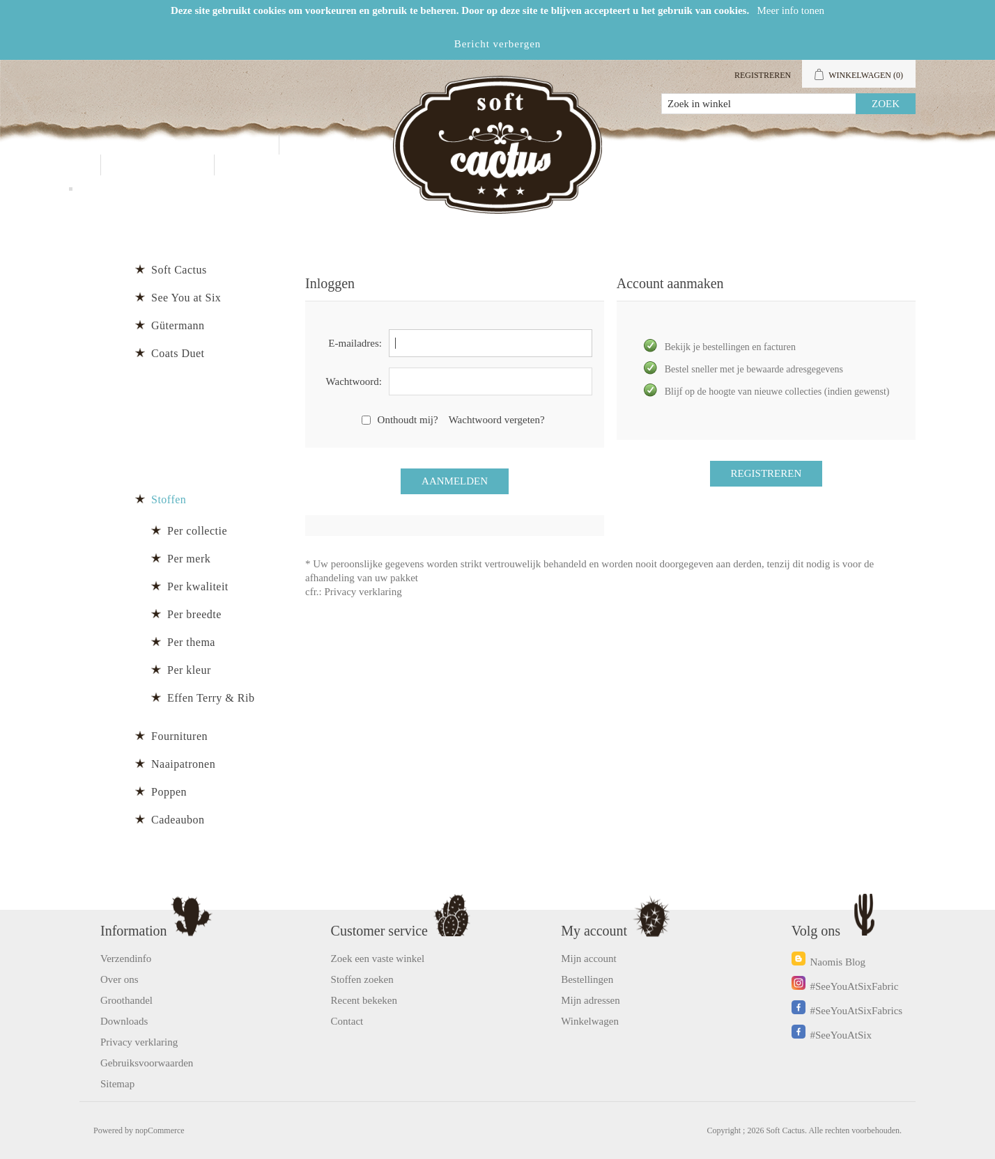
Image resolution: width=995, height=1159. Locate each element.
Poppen (169, 792)
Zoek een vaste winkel (378, 958)
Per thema (191, 642)
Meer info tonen (790, 10)
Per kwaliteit (198, 586)
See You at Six (186, 297)
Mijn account (774, 144)
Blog (257, 165)
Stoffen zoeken (362, 979)
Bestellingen (587, 979)
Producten (212, 144)
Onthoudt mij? (408, 419)
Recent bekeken (364, 1000)
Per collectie (197, 531)
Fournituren (179, 736)
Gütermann (177, 325)
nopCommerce (160, 1130)
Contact (157, 165)
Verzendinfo (125, 958)
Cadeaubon (177, 820)
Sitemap (117, 1083)
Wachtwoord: (354, 381)
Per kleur (189, 670)
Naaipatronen (183, 764)
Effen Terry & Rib (210, 698)
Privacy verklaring (363, 591)
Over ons (119, 979)
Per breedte (194, 614)
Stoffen (168, 499)
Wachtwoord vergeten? (497, 419)
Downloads (124, 1021)
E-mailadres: (355, 343)
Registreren (762, 75)
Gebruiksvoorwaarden (146, 1063)
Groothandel (357, 144)
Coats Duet (178, 353)
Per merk (188, 559)
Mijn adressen (590, 1000)
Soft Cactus (179, 270)
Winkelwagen (590, 1021)
